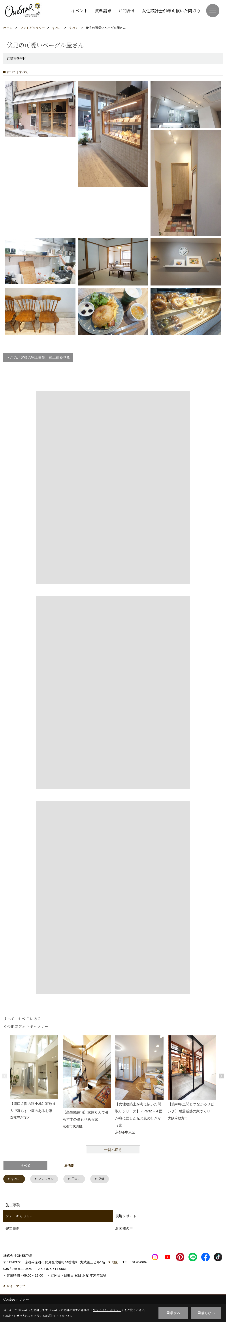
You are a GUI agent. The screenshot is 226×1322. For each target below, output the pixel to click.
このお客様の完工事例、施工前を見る (40, 357)
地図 (115, 1262)
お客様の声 (124, 1228)
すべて (16, 1179)
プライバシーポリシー (107, 1310)
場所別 (69, 1165)
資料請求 (103, 10)
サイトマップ (16, 1286)
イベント (79, 10)
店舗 (104, 1179)
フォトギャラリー (20, 1216)
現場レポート (125, 1216)
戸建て (78, 1179)
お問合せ (126, 10)
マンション (47, 1179)
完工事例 (13, 1228)
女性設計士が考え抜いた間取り (171, 10)
